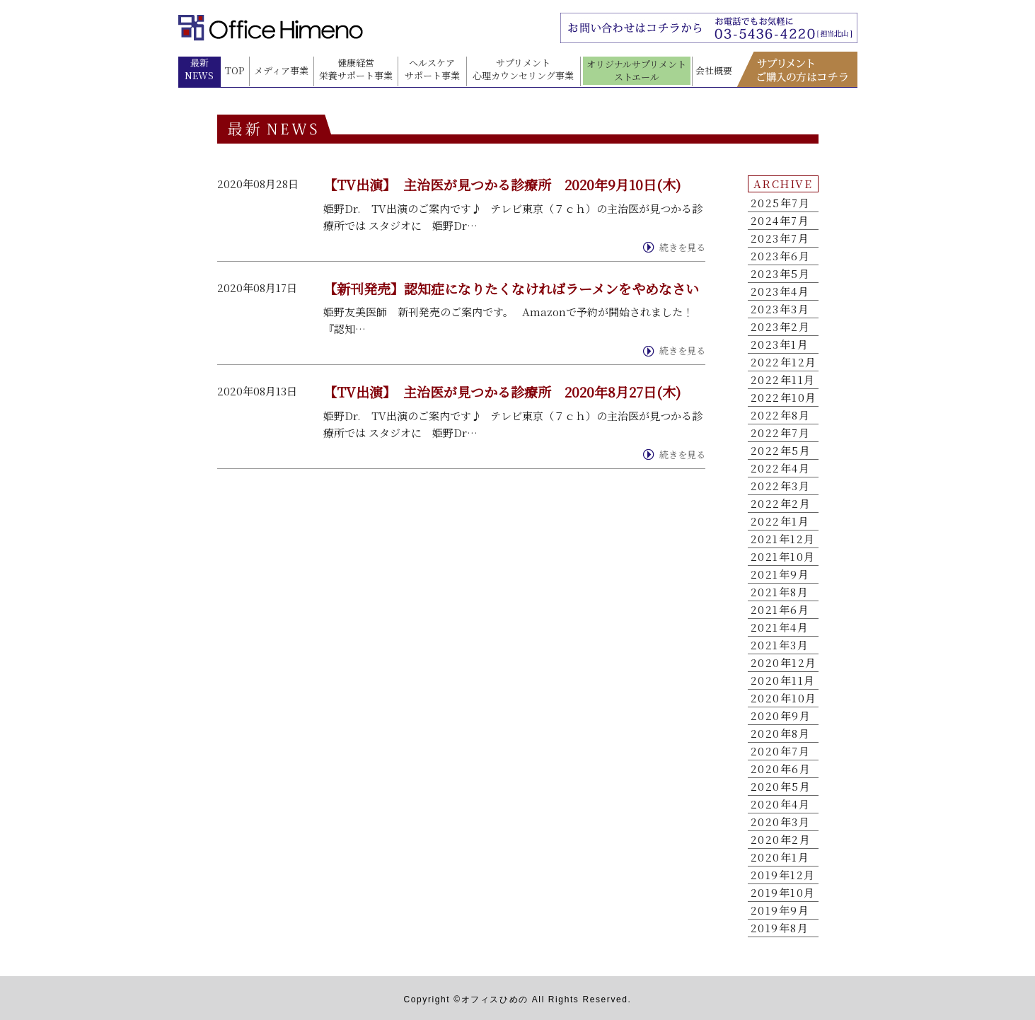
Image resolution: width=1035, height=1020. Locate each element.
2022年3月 (781, 486)
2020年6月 (781, 769)
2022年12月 (784, 362)
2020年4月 (781, 804)
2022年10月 (784, 397)
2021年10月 (783, 557)
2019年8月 (780, 928)
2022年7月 (781, 433)
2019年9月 (780, 910)
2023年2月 (781, 327)
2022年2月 (781, 504)
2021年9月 (780, 574)
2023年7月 (780, 238)
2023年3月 (780, 309)
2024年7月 (780, 221)
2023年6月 (781, 256)
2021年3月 (780, 645)
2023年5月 (781, 274)
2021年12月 (783, 539)
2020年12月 (784, 663)
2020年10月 (784, 698)
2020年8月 (781, 733)
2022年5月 (781, 451)
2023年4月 (780, 291)
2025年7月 (781, 203)
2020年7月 (781, 751)
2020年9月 (781, 716)
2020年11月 (783, 680)
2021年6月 (780, 610)
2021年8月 (780, 592)
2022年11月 (783, 380)
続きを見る (682, 247)
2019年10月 (783, 893)
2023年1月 (780, 344)
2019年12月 (783, 875)
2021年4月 (780, 627)
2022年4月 (781, 468)
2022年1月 (780, 521)
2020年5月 (781, 787)
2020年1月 (780, 857)
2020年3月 (781, 822)
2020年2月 (781, 840)
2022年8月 (781, 415)
